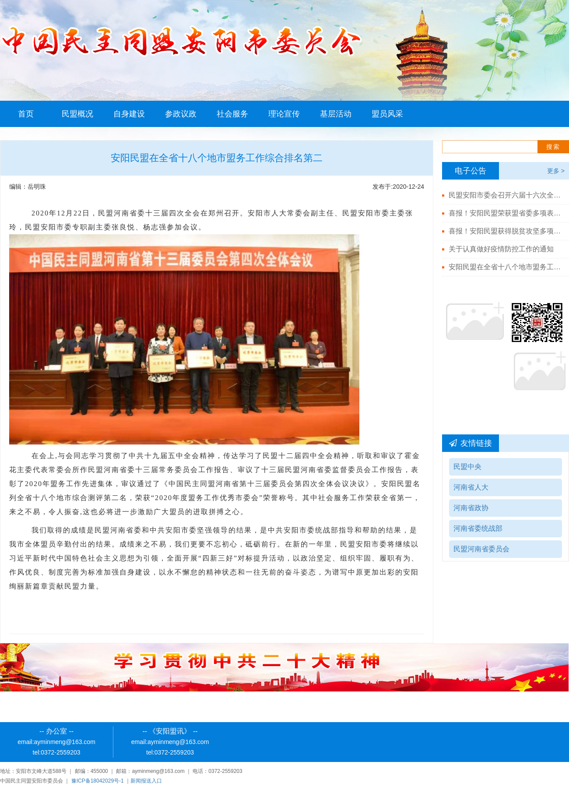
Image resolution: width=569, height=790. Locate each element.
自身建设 (129, 113)
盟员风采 (387, 113)
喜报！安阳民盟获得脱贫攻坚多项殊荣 (505, 231)
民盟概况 (77, 113)
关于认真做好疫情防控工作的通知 (501, 249)
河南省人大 (470, 487)
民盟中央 (467, 466)
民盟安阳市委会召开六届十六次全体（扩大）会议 (505, 195)
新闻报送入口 (146, 781)
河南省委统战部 (477, 528)
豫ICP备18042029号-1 (97, 781)
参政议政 (181, 113)
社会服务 (232, 113)
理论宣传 (284, 113)
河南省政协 (470, 507)
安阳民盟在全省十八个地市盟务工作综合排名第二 (505, 267)
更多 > (556, 170)
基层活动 (335, 113)
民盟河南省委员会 (481, 549)
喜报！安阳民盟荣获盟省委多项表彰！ (505, 213)
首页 (26, 113)
